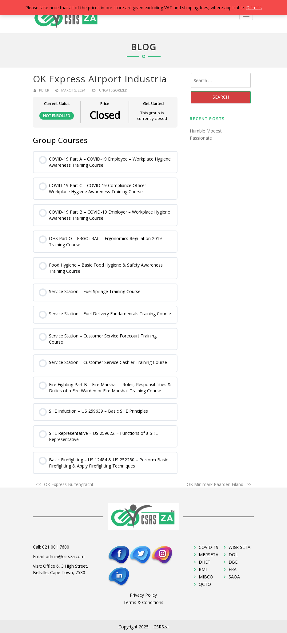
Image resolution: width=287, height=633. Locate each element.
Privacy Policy (143, 595)
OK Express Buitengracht (69, 484)
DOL (233, 554)
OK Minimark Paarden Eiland (215, 484)
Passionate (201, 138)
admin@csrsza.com (65, 556)
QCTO (205, 584)
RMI (203, 569)
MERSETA (208, 554)
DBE (233, 562)
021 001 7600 (55, 547)
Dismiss (254, 7)
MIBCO (206, 577)
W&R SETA (239, 547)
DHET (204, 562)
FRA (233, 569)
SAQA (234, 577)
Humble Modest (206, 131)
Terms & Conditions (143, 602)
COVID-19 (208, 547)
